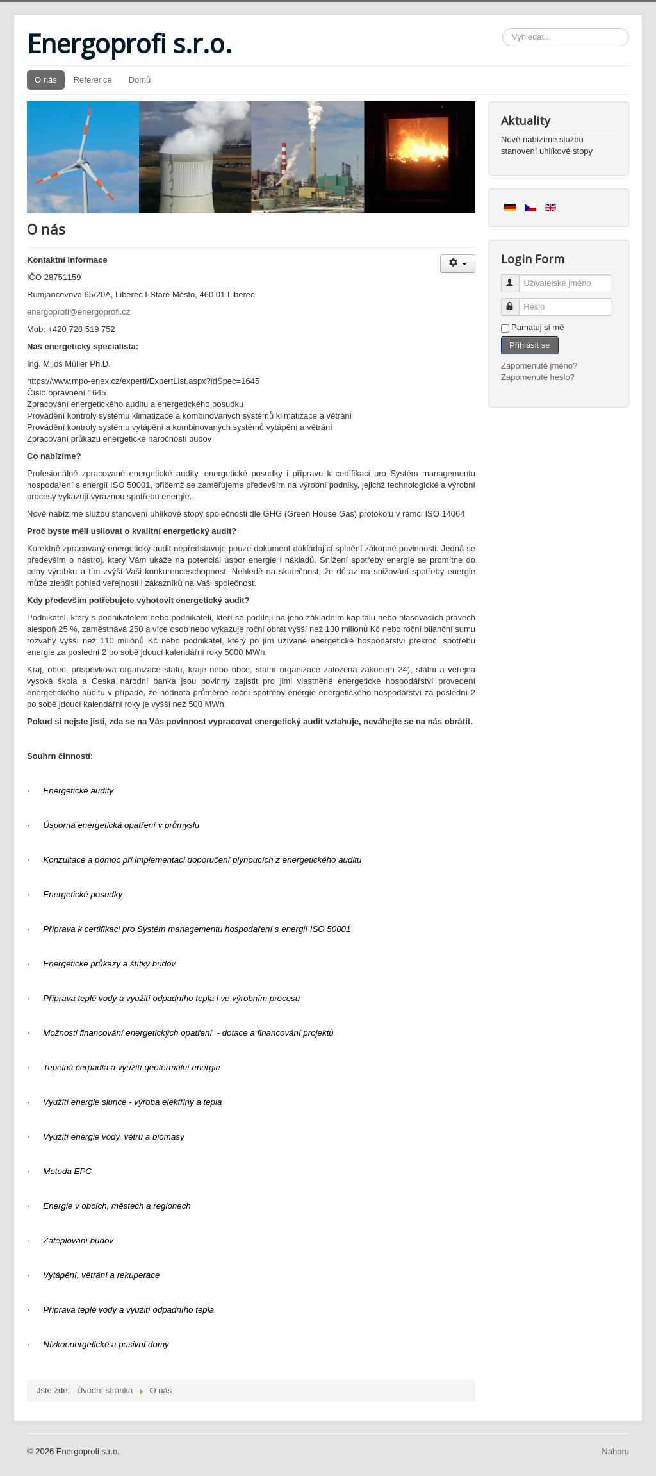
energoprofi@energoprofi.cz (78, 312)
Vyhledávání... (502, 28)
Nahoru (615, 1451)
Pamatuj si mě (537, 327)
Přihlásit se (529, 345)
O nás (46, 80)
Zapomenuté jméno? (539, 365)
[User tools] (457, 263)
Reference (93, 80)
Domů (140, 80)
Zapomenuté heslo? (538, 377)
